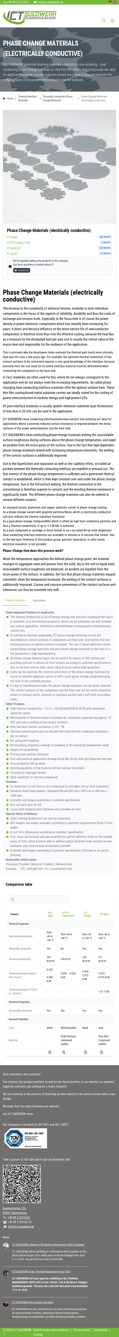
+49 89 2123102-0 (18, 2)
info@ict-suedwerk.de (50, 2)
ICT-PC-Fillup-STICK (59, 243)
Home (8, 98)
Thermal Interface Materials (27, 98)
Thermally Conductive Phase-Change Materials (58, 98)
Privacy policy (81, 1330)
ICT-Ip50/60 (59, 248)
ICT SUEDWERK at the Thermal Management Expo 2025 (41, 1271)
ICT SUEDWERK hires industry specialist (32, 1302)
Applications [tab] (39, 600)
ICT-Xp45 (59, 254)
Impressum (101, 1330)
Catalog (38, 1334)
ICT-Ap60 (59, 237)
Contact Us (22, 270)
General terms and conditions (51, 1330)
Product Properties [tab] (15, 600)
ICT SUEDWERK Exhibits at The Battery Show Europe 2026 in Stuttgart (48, 1244)
